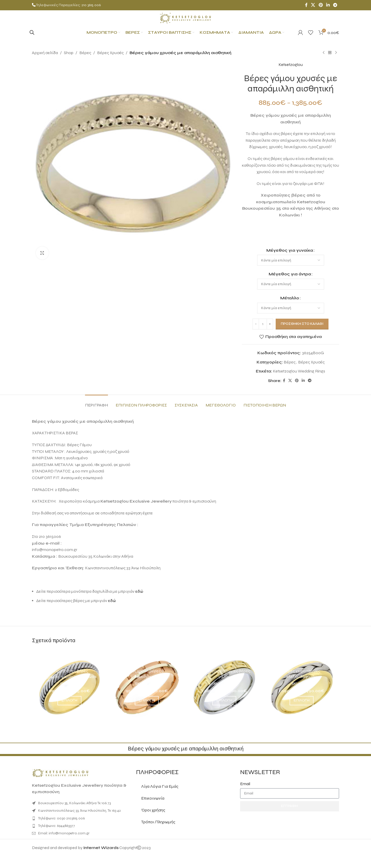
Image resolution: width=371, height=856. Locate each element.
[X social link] (313, 5)
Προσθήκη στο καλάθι (302, 323)
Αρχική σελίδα (45, 52)
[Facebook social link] (306, 5)
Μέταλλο (289, 297)
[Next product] (336, 53)
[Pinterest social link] (320, 5)
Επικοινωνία (152, 798)
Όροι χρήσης (153, 810)
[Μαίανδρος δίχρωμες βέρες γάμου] (224, 687)
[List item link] (81, 818)
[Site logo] (185, 17)
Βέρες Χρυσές (110, 52)
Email (245, 783)
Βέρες (85, 52)
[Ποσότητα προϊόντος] (263, 323)
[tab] (96, 402)
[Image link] (60, 772)
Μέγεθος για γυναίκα (289, 250)
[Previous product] (324, 53)
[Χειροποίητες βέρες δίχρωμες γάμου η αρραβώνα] (69, 687)
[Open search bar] (32, 32)
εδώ (139, 591)
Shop (68, 52)
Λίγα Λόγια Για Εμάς (159, 786)
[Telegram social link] (335, 5)
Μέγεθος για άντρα (289, 274)
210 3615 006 (91, 5)
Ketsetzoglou (290, 64)
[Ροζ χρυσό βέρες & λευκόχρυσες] (146, 687)
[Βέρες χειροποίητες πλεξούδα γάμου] (301, 687)
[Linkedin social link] (327, 5)
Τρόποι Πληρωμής (158, 821)
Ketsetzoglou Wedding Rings (299, 371)
